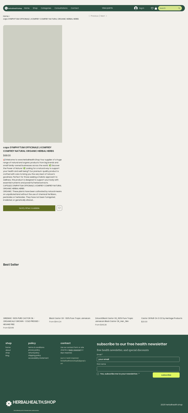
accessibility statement (38, 358)
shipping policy (34, 355)
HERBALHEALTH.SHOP (34, 402)
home (8, 347)
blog (7, 355)
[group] (94, 300)
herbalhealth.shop (15, 8)
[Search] (166, 8)
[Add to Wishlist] (59, 208)
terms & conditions (36, 347)
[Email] (137, 359)
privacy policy (34, 350)
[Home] (6, 16)
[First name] (137, 368)
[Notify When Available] (29, 208)
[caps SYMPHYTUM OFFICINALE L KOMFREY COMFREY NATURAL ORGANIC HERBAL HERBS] (41, 19)
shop (8, 353)
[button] (46, 8)
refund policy (33, 353)
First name (101, 364)
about (8, 350)
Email (100, 354)
